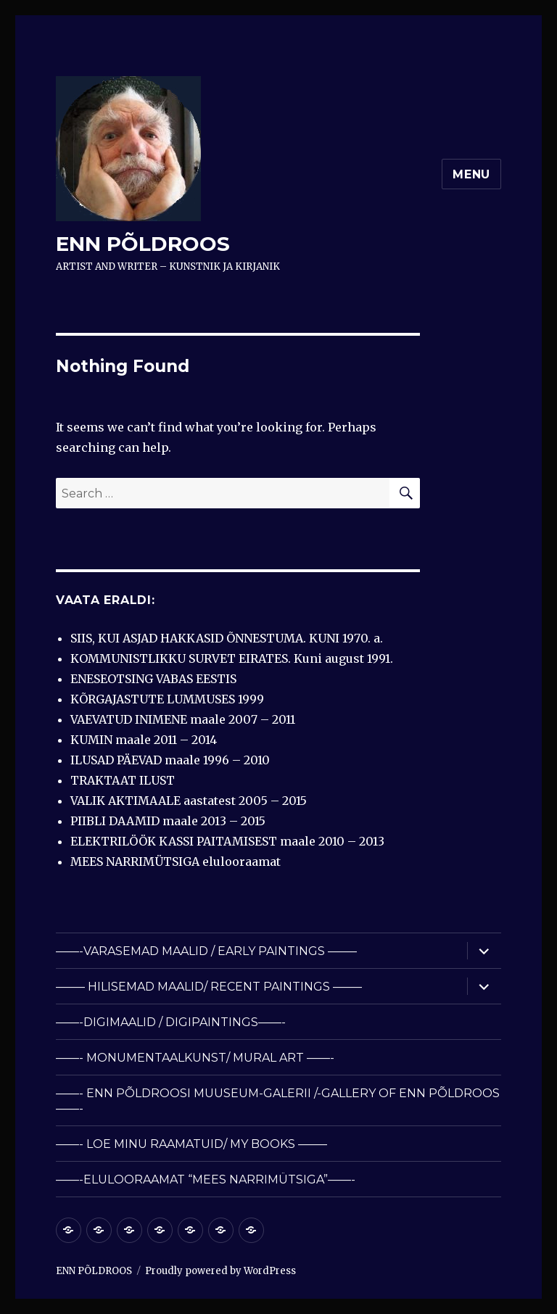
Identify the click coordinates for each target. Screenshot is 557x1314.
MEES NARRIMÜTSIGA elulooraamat (175, 861)
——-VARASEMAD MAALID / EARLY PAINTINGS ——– (206, 951)
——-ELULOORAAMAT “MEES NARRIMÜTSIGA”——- (205, 1179)
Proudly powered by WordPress (220, 1271)
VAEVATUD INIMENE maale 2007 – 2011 (182, 719)
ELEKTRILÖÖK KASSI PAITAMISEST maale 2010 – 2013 (227, 841)
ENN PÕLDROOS (143, 243)
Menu (471, 174)
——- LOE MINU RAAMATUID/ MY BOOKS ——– (191, 1144)
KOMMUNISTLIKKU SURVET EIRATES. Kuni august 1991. (231, 658)
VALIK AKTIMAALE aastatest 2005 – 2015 (188, 800)
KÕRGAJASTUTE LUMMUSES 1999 (167, 699)
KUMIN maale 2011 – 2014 (143, 739)
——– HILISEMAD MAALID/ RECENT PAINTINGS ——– (209, 986)
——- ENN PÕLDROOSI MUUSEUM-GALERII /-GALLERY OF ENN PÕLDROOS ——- (278, 1100)
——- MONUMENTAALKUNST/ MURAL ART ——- (195, 1058)
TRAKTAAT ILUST (122, 780)
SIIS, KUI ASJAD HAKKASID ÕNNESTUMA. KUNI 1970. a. (226, 638)
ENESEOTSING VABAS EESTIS (153, 679)
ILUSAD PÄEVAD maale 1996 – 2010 (170, 760)
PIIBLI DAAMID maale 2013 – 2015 (167, 821)
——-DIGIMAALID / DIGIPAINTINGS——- (171, 1022)
